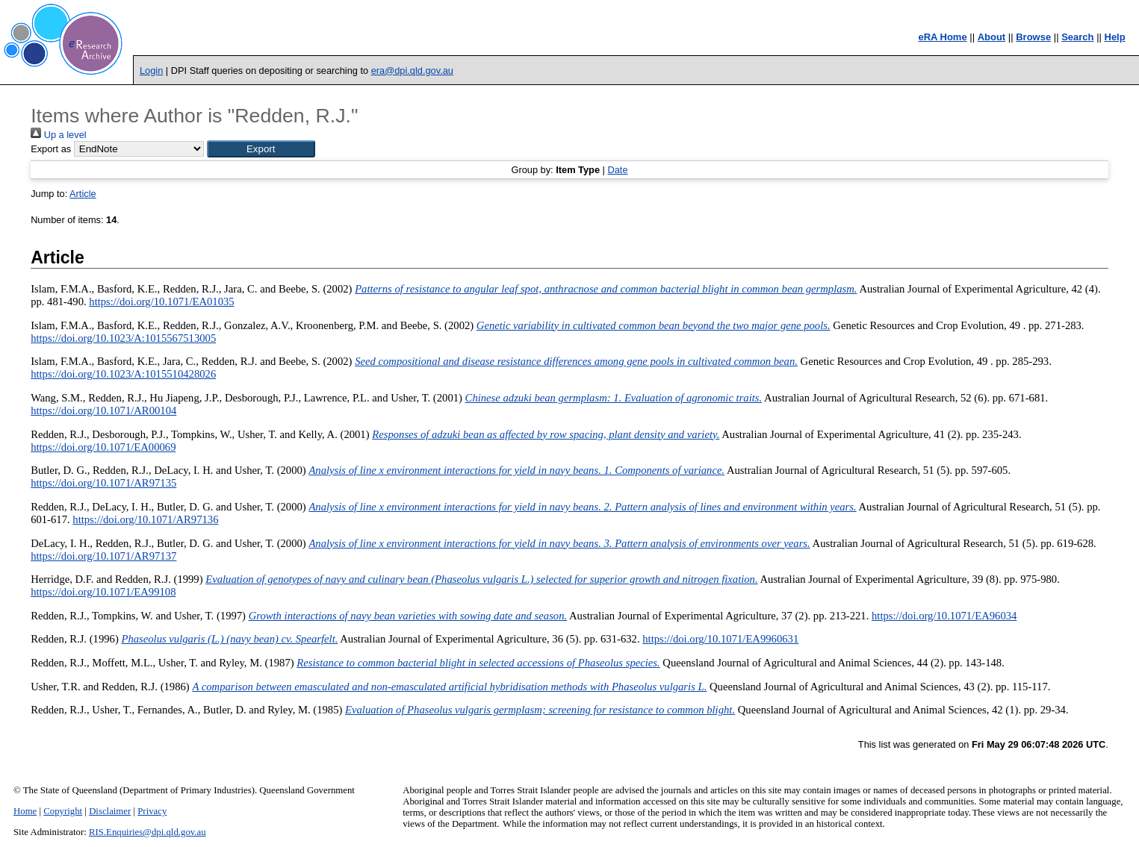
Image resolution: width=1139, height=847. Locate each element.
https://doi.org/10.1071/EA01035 (161, 301)
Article (82, 193)
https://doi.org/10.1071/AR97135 (103, 483)
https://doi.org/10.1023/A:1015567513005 (123, 338)
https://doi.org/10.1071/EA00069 (103, 447)
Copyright (62, 811)
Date (617, 169)
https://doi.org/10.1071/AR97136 (145, 519)
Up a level (58, 134)
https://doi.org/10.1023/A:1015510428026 (123, 374)
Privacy (152, 811)
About (992, 37)
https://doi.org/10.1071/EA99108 (103, 592)
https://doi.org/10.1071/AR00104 (103, 410)
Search (1077, 37)
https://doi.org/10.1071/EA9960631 (720, 639)
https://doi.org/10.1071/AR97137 (103, 556)
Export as (51, 148)
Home (25, 811)
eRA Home (942, 37)
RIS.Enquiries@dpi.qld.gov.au (147, 832)
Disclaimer (110, 811)
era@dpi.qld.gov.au (412, 70)
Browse (1033, 37)
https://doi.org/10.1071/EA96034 (944, 616)
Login (151, 70)
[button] (261, 148)
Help (1115, 37)
